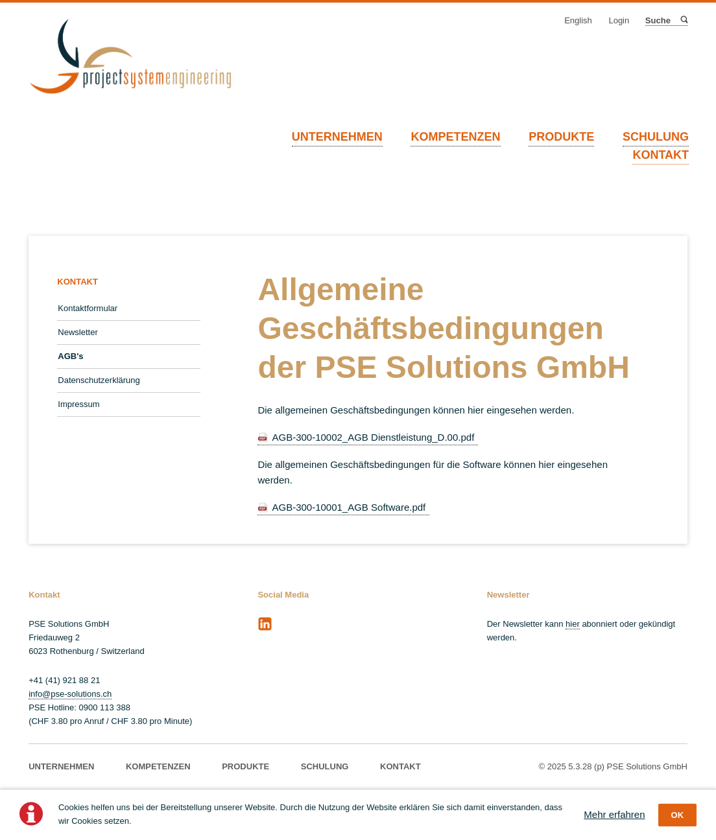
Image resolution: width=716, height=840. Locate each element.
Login (618, 20)
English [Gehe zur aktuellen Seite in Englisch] (578, 20)
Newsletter (77, 332)
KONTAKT (660, 154)
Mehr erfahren (614, 814)
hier (573, 624)
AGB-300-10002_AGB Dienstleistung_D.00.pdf (373, 437)
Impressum (78, 404)
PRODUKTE (561, 136)
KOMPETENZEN (455, 136)
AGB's (70, 356)
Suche (683, 20)
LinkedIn (264, 624)
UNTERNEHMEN (337, 136)
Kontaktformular (87, 308)
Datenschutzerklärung (98, 380)
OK (677, 815)
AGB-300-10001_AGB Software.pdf (348, 507)
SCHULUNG (656, 136)
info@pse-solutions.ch (70, 694)
